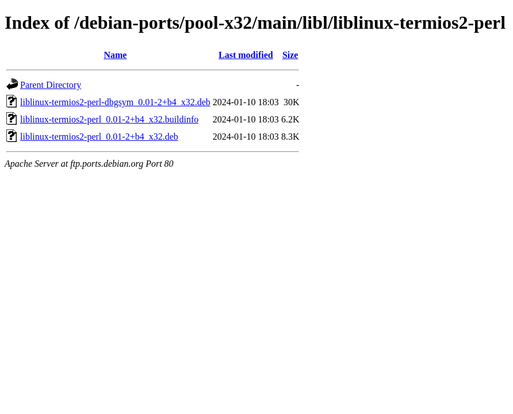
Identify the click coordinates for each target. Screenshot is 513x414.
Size (290, 55)
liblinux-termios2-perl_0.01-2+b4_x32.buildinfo (109, 119)
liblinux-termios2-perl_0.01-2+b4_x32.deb (99, 136)
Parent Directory (50, 85)
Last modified (246, 55)
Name (115, 55)
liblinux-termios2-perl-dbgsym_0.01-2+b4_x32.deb (115, 102)
